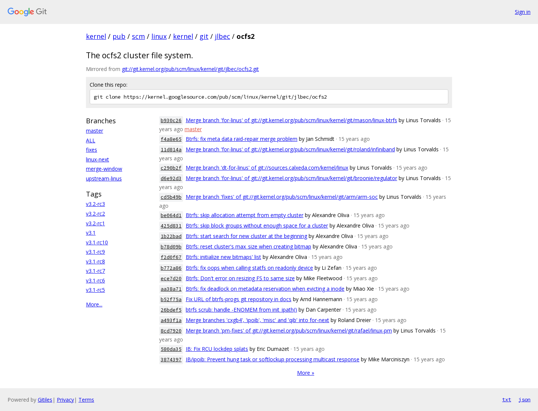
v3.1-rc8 (95, 261)
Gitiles (45, 399)
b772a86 (171, 268)
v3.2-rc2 (95, 213)
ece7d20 (171, 278)
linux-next (97, 159)
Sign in (523, 11)
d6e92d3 (171, 178)
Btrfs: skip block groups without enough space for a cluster (257, 225)
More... (94, 304)
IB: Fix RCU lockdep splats (217, 348)
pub (119, 36)
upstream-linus (104, 178)
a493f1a (171, 320)
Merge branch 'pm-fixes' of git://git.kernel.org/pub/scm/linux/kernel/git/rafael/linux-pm (289, 330)
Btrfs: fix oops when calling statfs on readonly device (249, 267)
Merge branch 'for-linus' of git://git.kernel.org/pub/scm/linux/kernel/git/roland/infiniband (290, 149)
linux (159, 36)
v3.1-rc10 (97, 242)
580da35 (171, 349)
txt (506, 399)
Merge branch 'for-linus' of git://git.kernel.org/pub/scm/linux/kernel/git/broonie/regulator (291, 178)
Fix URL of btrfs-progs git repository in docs (238, 299)
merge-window (104, 168)
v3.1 (91, 232)
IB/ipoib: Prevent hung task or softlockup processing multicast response (272, 359)
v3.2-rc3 (95, 203)
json (525, 399)
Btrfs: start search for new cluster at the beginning (246, 236)
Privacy (65, 399)
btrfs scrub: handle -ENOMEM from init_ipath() (241, 309)
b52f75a (171, 299)
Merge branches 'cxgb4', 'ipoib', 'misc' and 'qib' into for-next (257, 320)
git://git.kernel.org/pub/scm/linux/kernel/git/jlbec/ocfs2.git (190, 68)
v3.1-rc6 (95, 280)
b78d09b (171, 247)
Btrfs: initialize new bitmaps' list (223, 256)
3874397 (171, 359)
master (94, 130)
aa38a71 (171, 289)
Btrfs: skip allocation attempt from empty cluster (244, 215)
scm (138, 36)
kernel (96, 36)
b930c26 (171, 120)
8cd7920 (171, 331)
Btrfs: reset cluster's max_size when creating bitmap (248, 246)
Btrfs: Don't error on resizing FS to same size (240, 278)
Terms (86, 399)
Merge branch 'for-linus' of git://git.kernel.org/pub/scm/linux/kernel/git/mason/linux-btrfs (291, 120)
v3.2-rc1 (95, 223)
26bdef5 (171, 310)
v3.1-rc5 (95, 289)
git (204, 36)
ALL (90, 140)
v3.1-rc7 (95, 270)
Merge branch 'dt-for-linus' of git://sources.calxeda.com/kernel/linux (267, 167)
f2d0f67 (171, 257)
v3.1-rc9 (95, 251)
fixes (91, 149)
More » (305, 372)
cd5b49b (171, 197)
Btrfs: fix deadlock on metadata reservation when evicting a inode (265, 288)
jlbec (222, 36)
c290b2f (171, 168)
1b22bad (171, 236)
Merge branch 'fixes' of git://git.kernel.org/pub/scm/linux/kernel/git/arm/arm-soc (282, 196)
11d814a (171, 149)
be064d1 (171, 215)
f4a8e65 (171, 139)
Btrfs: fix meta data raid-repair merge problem (241, 138)
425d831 (171, 226)
